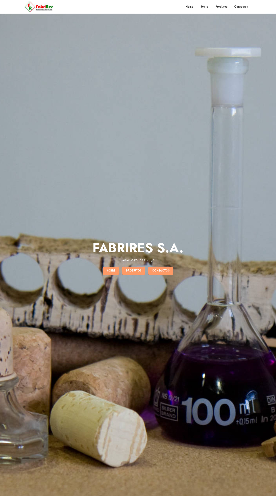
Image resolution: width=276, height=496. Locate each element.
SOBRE (110, 271)
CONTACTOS (161, 271)
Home (189, 7)
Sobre (204, 7)
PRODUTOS (134, 271)
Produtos (221, 7)
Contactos (241, 7)
